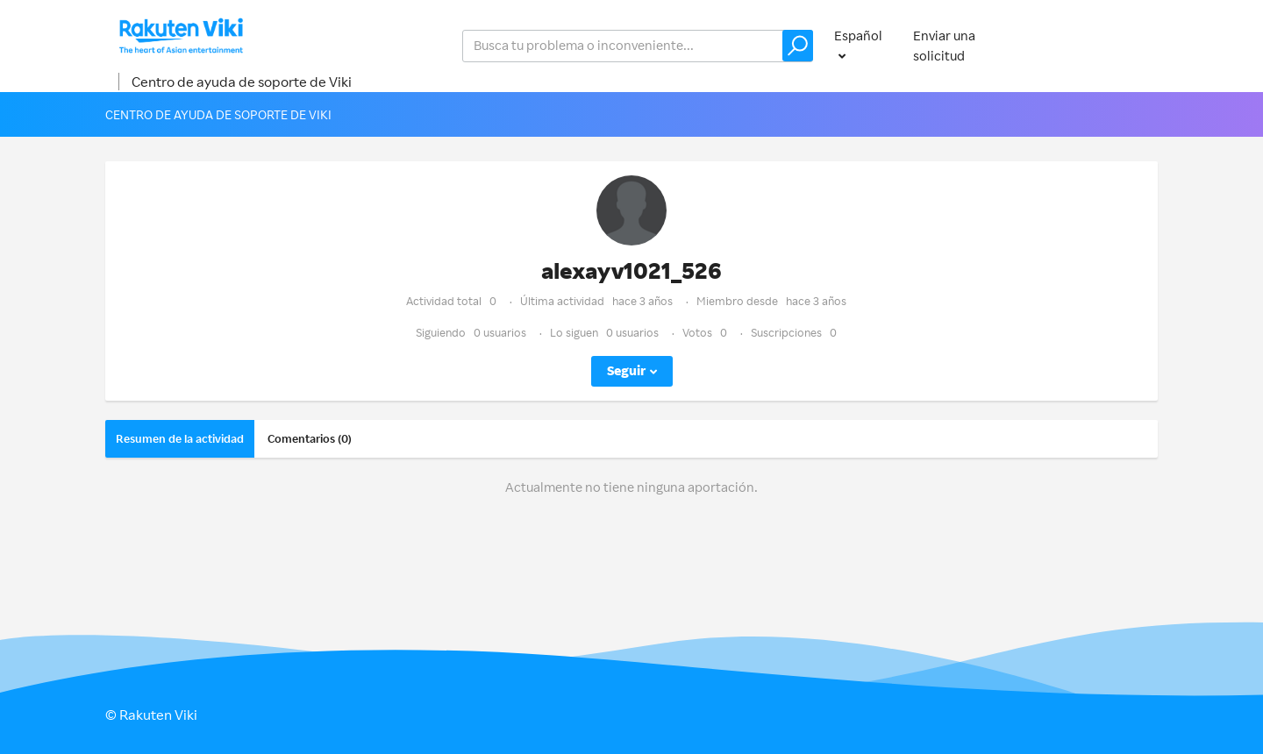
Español (858, 35)
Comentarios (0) (310, 438)
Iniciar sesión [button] (1101, 45)
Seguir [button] (626, 370)
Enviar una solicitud (944, 45)
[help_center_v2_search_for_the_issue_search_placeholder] (637, 46)
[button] (797, 45)
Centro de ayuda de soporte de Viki (242, 81)
